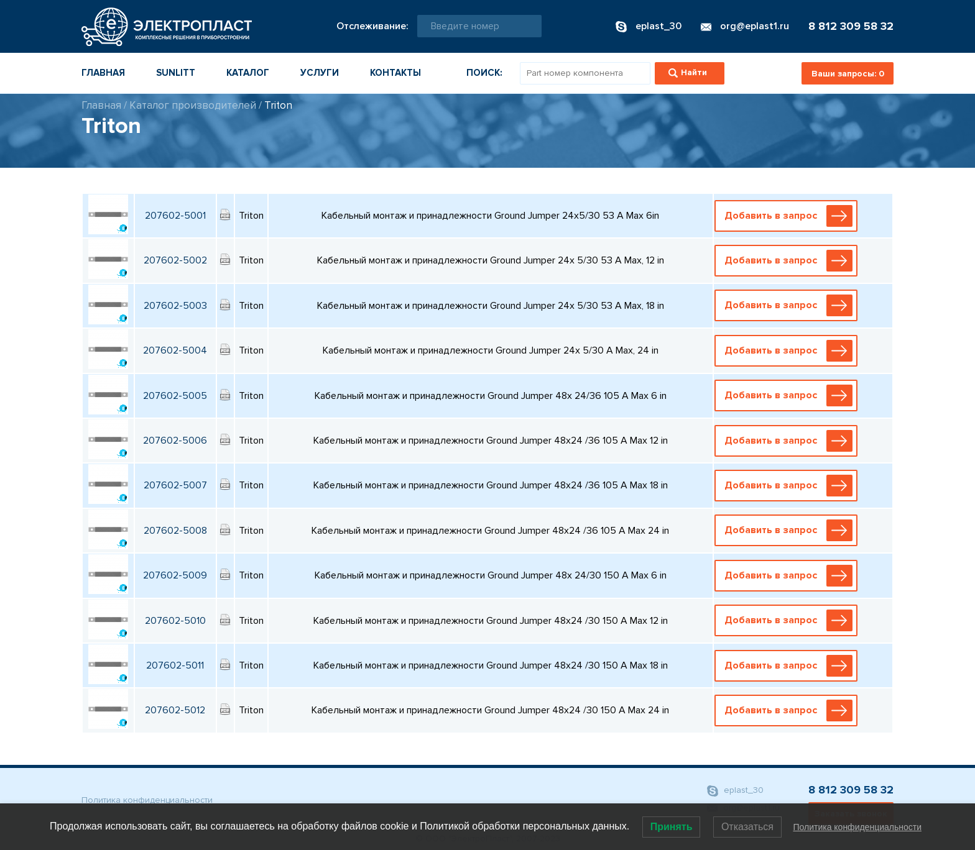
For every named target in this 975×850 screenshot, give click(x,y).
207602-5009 (175, 575)
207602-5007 (175, 485)
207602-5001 (175, 215)
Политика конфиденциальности (147, 800)
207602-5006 (175, 440)
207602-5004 (175, 350)
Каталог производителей (192, 105)
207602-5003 (175, 305)
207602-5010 (175, 621)
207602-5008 (175, 530)
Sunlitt (175, 72)
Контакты (395, 72)
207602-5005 (175, 396)
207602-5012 (175, 710)
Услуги (319, 72)
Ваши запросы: (847, 73)
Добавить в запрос (788, 216)
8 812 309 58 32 (851, 26)
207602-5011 (175, 665)
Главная (103, 72)
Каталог (247, 72)
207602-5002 (175, 260)
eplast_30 (735, 791)
